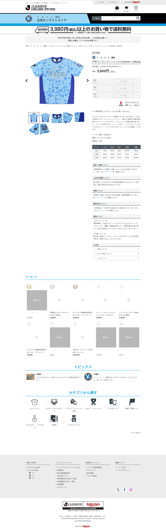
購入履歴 (90, 473)
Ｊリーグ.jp (100, 2)
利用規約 (60, 470)
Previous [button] (26, 80)
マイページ (91, 470)
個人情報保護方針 (63, 473)
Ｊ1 (32, 473)
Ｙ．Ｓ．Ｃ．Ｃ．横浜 (39, 46)
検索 (138, 18)
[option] (57, 80)
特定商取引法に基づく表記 (67, 479)
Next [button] (88, 80)
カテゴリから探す (33, 467)
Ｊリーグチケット (112, 2)
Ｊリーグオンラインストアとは (68, 467)
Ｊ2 (32, 475)
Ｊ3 (32, 478)
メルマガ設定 (92, 476)
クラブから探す (33, 470)
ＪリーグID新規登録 (94, 467)
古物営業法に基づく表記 (66, 481)
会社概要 (60, 484)
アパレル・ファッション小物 (59, 46)
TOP (27, 46)
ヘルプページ (108, 172)
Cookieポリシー (63, 476)
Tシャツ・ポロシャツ (79, 46)
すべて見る (135, 433)
